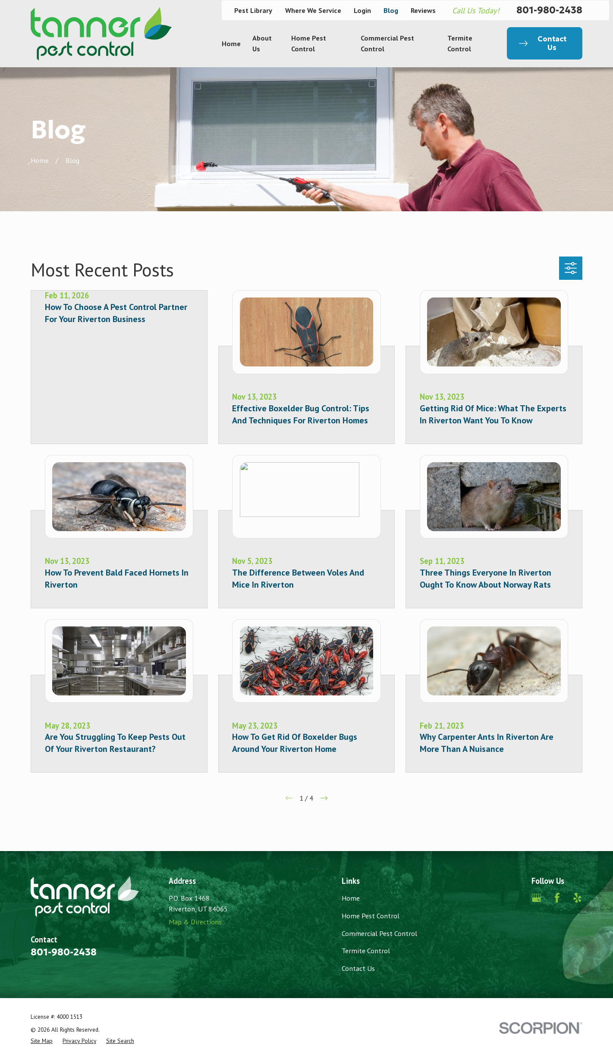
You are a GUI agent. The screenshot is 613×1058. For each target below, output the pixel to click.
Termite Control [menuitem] (459, 43)
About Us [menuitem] (262, 43)
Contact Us (358, 968)
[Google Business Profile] (536, 898)
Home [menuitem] (231, 43)
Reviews (423, 10)
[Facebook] (557, 898)
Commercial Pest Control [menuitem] (387, 43)
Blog (391, 10)
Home (351, 897)
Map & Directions (195, 921)
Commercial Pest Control (379, 933)
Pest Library (253, 10)
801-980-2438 (549, 10)
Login (362, 10)
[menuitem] (42, 1040)
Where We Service (313, 10)
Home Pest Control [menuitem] (308, 43)
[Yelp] (577, 898)
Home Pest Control (370, 915)
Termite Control (366, 950)
